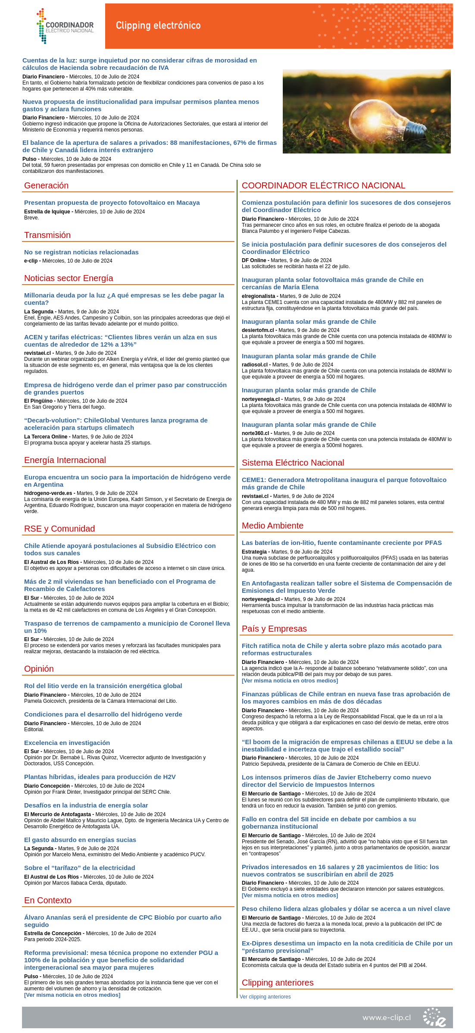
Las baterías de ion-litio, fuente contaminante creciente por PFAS (342, 542)
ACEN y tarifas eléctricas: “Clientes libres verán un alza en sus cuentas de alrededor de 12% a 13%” (120, 340)
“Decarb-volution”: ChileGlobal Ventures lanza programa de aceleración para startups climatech (116, 423)
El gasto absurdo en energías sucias (80, 839)
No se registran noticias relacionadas (81, 252)
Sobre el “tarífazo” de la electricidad (79, 867)
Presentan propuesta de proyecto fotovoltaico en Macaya (112, 202)
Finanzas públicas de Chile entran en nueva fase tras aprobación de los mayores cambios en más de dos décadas (346, 697)
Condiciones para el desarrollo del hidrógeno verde (103, 714)
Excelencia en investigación (67, 742)
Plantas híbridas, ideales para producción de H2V (100, 776)
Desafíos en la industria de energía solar (86, 805)
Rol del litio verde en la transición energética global (103, 685)
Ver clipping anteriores (265, 997)
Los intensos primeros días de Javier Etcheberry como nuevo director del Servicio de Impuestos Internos (336, 780)
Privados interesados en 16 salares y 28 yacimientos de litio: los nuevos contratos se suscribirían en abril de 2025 (340, 870)
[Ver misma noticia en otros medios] (72, 995)
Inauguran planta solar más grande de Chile (309, 321)
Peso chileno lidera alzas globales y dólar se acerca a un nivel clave (346, 908)
